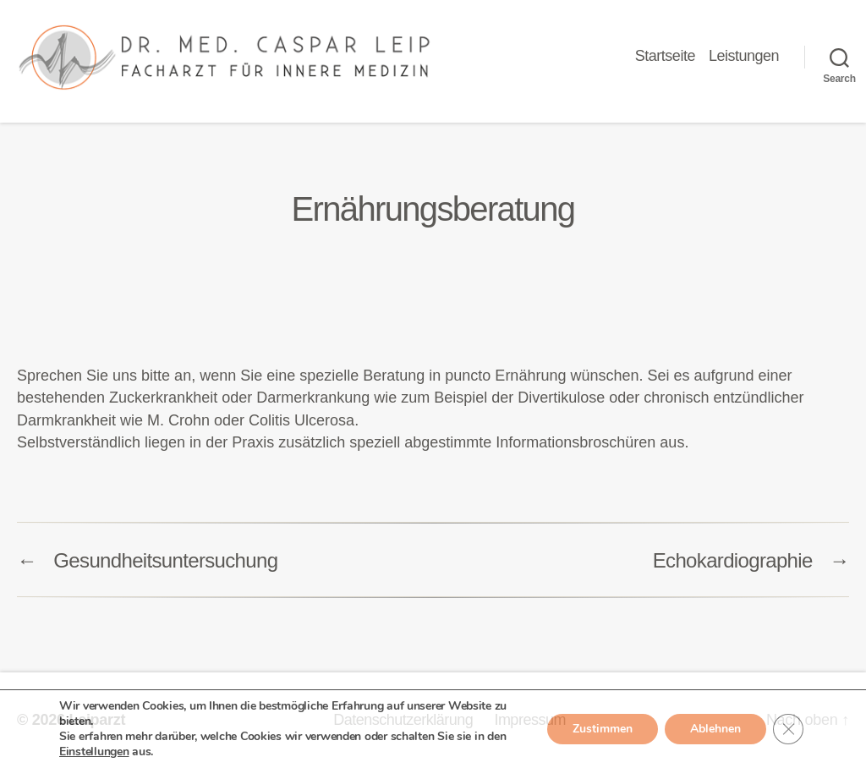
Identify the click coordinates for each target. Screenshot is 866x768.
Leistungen (744, 55)
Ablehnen (715, 729)
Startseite (665, 55)
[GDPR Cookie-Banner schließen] (788, 729)
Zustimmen (603, 729)
